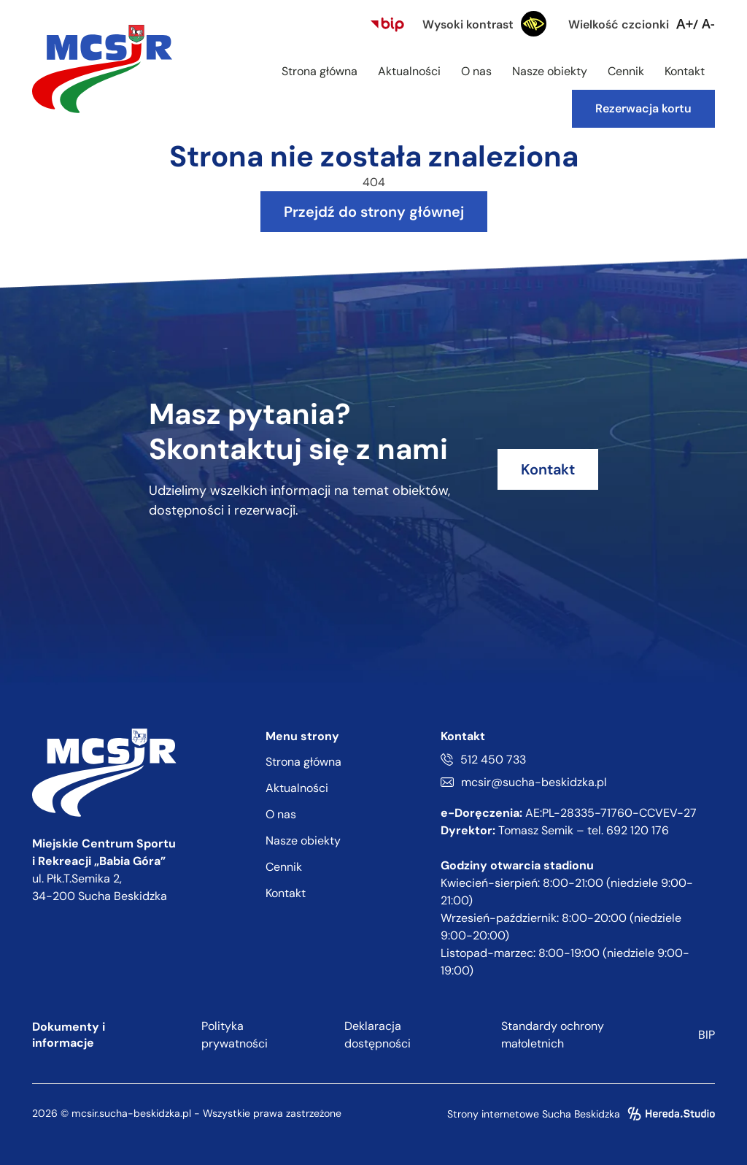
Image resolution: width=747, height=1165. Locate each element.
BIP (706, 1034)
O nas (476, 71)
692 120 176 (637, 830)
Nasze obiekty (549, 71)
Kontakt (685, 71)
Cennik (626, 71)
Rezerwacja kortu (643, 108)
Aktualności (409, 71)
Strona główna (319, 71)
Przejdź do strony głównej (374, 211)
